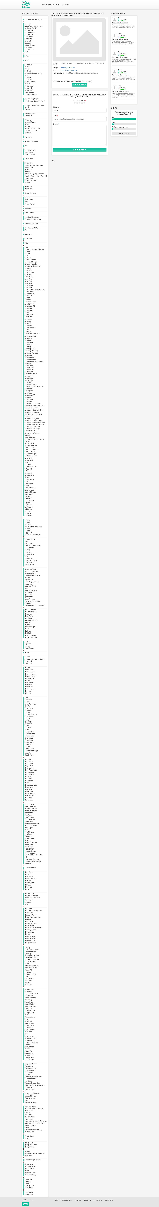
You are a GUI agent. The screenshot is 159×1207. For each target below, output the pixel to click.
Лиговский (29, 791)
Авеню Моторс (30, 260)
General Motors (30, 122)
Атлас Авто (29, 494)
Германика (29, 580)
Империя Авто (30, 672)
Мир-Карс (28, 834)
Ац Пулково (29, 507)
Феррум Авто (29, 1117)
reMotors (28, 208)
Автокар (28, 321)
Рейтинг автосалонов (50, 4)
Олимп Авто (29, 893)
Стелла (27, 1049)
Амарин (27, 471)
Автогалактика (30, 302)
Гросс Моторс (30, 599)
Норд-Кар (28, 887)
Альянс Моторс (30, 466)
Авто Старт (29, 285)
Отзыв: (56, 124)
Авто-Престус (30, 293)
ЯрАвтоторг (29, 1192)
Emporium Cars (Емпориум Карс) (34, 106)
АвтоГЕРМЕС (29, 304)
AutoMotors (29, 37)
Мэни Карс (29, 863)
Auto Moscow (29, 32)
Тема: (55, 115)
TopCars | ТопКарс (31, 223)
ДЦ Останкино (30, 635)
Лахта (27, 783)
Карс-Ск (28, 719)
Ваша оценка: (79, 100)
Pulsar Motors (30, 204)
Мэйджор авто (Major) (33, 861)
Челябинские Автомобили (34, 1153)
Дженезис (28, 614)
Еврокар (28, 644)
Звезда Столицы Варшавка (35, 659)
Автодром (28, 319)
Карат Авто (29, 708)
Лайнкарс (28, 776)
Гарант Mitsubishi (31, 571)
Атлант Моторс (30, 492)
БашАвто (28, 530)
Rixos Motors (29, 213)
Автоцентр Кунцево (32, 412)
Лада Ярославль (31, 770)
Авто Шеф (28, 287)
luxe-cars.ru (29, 159)
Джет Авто (29, 616)
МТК (26, 857)
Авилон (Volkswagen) (32, 266)
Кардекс (28, 712)
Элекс (27, 1170)
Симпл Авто (29, 1025)
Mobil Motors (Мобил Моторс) (36, 176)
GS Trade (28, 133)
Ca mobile (28, 65)
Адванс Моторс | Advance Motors (34, 440)
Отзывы (66, 4)
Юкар (27, 1183)
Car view (28, 69)
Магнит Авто (29, 804)
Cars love (28, 77)
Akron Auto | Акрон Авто (33, 26)
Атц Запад (28, 496)
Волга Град (29, 558)
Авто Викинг (29, 272)
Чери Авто (28, 1155)
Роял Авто (28, 980)
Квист (27, 725)
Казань (27, 702)
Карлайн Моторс (31, 714)
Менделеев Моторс (32, 823)
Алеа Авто (28, 458)
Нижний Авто (30, 883)
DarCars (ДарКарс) (32, 99)
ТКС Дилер (29, 1072)
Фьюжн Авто (29, 1132)
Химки (27, 1138)
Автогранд (29, 310)
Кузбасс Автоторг (31, 751)
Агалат (27, 435)
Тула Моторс (29, 1089)
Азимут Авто (29, 447)
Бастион (28, 524)
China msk (28, 88)
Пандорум (28, 908)
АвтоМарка (29, 344)
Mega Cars (28, 169)
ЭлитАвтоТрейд (31, 1175)
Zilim (26, 243)
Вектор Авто (29, 543)
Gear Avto (28, 120)
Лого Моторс (29, 796)
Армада (28, 477)
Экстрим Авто (30, 1166)
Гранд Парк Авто (31, 590)
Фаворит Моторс (31, 1107)
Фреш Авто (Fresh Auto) (33, 1130)
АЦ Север (28, 509)
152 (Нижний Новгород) (33, 19)
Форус (27, 1127)
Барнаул (28, 522)
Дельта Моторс (30, 612)
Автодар (28, 312)
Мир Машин (29, 832)
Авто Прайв (29, 277)
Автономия (29, 365)
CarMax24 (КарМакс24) (33, 73)
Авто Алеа (28, 270)
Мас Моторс (29, 817)
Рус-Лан (28, 983)
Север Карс (29, 1002)
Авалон (27, 253)
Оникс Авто (29, 900)
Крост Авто (29, 744)
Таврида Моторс (31, 1064)
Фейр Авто (28, 1115)
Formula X (28, 115)
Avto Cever (28, 47)
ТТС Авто (28, 1087)
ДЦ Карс (28, 631)
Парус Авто (29, 913)
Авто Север (29, 283)
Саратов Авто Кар (31, 993)
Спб (26, 1034)
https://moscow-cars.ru (69, 70)
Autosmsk (28, 39)
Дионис (27, 622)
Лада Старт (29, 766)
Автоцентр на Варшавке (34, 420)
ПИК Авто (28, 919)
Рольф (27, 963)
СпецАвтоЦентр (31, 1038)
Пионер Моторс (30, 923)
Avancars (28, 43)
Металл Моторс (31, 825)
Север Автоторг (30, 998)
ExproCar (28, 109)
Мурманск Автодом (32, 859)
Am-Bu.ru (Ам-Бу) (31, 28)
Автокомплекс (30, 327)
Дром (27, 629)
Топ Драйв (29, 1081)
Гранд (27, 588)
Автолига (28, 338)
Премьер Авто (30, 938)
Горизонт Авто (30, 586)
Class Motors (29, 92)
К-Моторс (28, 700)
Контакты (109, 1200)
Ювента (27, 1181)
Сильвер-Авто (30, 1017)
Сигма (27, 1015)
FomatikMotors (30, 113)
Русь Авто (28, 985)
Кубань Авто (29, 749)
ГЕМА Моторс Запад (32, 575)
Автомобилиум (30, 359)
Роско (27, 976)
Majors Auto (29, 167)
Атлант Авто (29, 490)
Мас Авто (28, 815)
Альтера (28, 464)
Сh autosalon (29, 989)
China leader (29, 86)
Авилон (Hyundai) (31, 264)
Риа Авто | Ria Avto (32, 959)
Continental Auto (31, 94)
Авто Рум (28, 281)
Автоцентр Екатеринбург (34, 410)
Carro (26, 75)
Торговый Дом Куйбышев (34, 1085)
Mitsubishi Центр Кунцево (34, 174)
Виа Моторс (29, 548)
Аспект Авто (29, 483)
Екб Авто (28, 646)
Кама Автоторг (30, 704)
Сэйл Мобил (29, 1059)
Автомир (28, 346)
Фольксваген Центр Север (34, 1123)
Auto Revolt (29, 34)
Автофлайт (29, 399)
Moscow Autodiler (31, 180)
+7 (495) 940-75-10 (68, 68)
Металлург (29, 828)
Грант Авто (29, 592)
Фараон (27, 1112)
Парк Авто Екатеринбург (34, 911)
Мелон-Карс (29, 821)
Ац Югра (28, 513)
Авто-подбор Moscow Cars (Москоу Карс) (34, 290)
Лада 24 (28, 759)
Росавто (28, 972)
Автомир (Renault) (31, 353)
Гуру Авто (28, 603)
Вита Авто (28, 552)
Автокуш (28, 332)
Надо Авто (29, 872)
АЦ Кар (27, 503)
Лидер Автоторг (31, 793)
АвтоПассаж (29, 369)
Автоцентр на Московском (35, 422)
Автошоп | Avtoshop (32, 433)
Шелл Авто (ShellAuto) (33, 1160)
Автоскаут (28, 382)
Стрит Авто (29, 1053)
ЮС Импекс (29, 1188)
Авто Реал (28, 279)
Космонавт (29, 738)
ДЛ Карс (28, 624)
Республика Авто (31, 957)
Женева (27, 652)
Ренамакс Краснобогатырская (32, 954)
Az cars (27, 51)
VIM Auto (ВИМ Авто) (32, 228)
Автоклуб (28, 325)
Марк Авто (29, 813)
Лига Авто (28, 789)
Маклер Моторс (31, 808)
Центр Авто (29, 1142)
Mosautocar (29, 178)
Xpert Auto (28, 239)
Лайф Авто (29, 781)
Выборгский (29, 565)
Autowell (28, 41)
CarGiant (28, 71)
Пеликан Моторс (31, 915)
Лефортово (29, 787)
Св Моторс (29, 995)
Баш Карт (28, 528)
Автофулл (28, 401)
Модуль (27, 840)
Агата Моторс (30, 437)
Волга (27, 556)
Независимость (30, 878)
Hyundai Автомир (31, 141)
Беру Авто (28, 533)
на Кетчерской (30, 868)
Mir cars (27, 172)
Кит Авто (28, 727)
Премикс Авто (30, 936)
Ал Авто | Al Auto (31, 456)
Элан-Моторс (30, 1168)
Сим (26, 1019)
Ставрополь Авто (31, 1042)
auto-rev (27, 56)
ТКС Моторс (29, 1074)
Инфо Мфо (29, 687)
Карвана (28, 710)
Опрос (25, 1204)
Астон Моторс (30, 488)
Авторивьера (29, 378)
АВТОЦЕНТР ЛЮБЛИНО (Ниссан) (33, 415)
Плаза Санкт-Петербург (33, 928)
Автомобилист (30, 357)
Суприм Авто (29, 1057)
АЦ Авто (28, 498)
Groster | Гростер (31, 130)
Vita (26, 230)
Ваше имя (57, 107)
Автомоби (28, 355)
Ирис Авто (28, 691)
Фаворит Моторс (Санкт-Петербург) (34, 1109)
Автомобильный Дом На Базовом (34, 362)
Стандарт (28, 1044)
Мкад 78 (28, 836)
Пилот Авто (29, 921)
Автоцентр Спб (30, 431)
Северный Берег (31, 1006)
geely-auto (28, 137)
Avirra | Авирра (30, 45)
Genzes (27, 126)
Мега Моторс (30, 819)
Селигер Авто (30, 1010)
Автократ (28, 329)
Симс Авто (29, 1027)
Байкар (27, 520)
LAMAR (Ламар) (31, 150)
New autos (28, 187)
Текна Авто (29, 1066)
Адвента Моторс (31, 445)
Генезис (27, 577)
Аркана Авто (29, 475)
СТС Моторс (29, 1055)
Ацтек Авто (29, 515)
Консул (27, 729)
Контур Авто (29, 731)
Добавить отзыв (79, 85)
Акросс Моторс (30, 454)
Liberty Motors (30, 154)
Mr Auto (27, 182)
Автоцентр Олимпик (32, 426)
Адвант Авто (29, 443)
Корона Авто (29, 736)
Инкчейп (28, 680)
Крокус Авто (29, 742)
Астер (27, 486)
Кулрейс (28, 753)
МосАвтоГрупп (30, 851)
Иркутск (28, 693)
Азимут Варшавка (31, 449)
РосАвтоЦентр (30, 974)
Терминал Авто (30, 1068)
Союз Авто (29, 1032)
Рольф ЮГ (28, 970)
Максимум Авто (31, 811)
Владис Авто (29, 554)
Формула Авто (30, 1125)
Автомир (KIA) (30, 349)
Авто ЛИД (28, 275)
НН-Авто (28, 885)
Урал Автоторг (30, 1098)
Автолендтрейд (30, 336)
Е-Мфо (27, 642)
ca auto (27, 60)
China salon (29, 90)
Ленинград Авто (31, 785)
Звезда (27, 657)
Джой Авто (29, 618)
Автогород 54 (30, 306)
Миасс (27, 830)
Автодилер (29, 317)
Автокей (28, 323)
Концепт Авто (30, 734)
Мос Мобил (29, 845)
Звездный (28, 661)
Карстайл (28, 723)
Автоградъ (29, 308)
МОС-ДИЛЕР (29, 849)
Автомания (29, 342)
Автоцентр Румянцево (33, 429)
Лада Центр (29, 768)
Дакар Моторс (30, 610)
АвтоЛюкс (28, 340)
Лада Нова (29, 764)
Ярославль (29, 1194)
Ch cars (27, 84)
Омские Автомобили (32, 898)
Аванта (27, 255)
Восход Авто (29, 562)
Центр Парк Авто (31, 1145)
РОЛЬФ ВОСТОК (31, 968)
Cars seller (28, 79)
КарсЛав (28, 721)
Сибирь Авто (29, 1013)
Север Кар (28, 1000)
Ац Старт (28, 511)
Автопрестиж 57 (31, 374)
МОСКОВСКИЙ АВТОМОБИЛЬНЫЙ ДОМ (34, 854)
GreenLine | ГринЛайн (32, 128)
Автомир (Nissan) (31, 351)
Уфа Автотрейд (30, 1102)
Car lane (27, 67)
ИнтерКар (28, 685)
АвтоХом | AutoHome (32, 403)
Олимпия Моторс (31, 896)
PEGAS (27, 197)
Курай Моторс (30, 755)
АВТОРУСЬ (29, 380)
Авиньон (28, 268)
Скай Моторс (29, 1030)
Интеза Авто (29, 682)
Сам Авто (28, 991)
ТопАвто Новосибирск (33, 1083)
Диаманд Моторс (31, 620)
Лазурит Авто (30, 772)
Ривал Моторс (30, 961)
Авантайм (28, 258)
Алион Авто (29, 460)
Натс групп (29, 876)
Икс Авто (28, 667)
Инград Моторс (30, 676)
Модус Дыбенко (31, 842)
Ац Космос (29, 505)
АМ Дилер (28, 469)
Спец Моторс (29, 1036)
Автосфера (29, 391)
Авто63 (27, 297)
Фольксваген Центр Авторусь (36, 1121)
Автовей (28, 300)
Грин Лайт (28, 595)
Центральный (30, 1147)
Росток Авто (29, 978)
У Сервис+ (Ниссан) (32, 1094)
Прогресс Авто (30, 943)
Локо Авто (28, 798)
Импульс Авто (30, 674)
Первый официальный (33, 917)
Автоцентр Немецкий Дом (34, 424)
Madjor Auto (29, 163)
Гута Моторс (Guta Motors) (35, 605)
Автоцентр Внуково (32, 408)
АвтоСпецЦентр (31, 384)
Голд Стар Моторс (31, 582)
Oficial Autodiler (30, 193)
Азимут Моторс (30, 451)
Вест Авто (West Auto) (33, 545)
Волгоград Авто (31, 560)
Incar (26, 146)
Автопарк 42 (29, 367)
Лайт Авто (28, 778)
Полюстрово (29, 932)
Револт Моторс (30, 951)
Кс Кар (27, 746)
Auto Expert (29, 30)
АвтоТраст (29, 393)
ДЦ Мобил (28, 633)
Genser (27, 124)
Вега (26, 541)
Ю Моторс (28, 1179)
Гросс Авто (29, 597)
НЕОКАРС (28, 881)
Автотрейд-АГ (30, 395)
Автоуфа (28, 397)
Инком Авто (29, 678)
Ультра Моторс (30, 1096)
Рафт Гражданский (32, 949)
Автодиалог (29, 315)
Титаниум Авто (30, 1070)
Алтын (27, 462)
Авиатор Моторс (31, 262)
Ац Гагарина (29, 500)
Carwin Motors (30, 82)
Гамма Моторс (30, 569)
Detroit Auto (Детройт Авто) (35, 101)
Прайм (27, 934)
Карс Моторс (29, 717)
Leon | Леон (29, 152)
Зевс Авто (28, 663)
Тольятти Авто (30, 1079)
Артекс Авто (29, 479)
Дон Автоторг (30, 627)
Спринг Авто (29, 1040)
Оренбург (28, 902)
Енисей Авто (29, 648)
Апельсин (28, 473)
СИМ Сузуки (29, 1023)
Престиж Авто (30, 940)
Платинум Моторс (31, 930)
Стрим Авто (29, 1051)
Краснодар (29, 740)
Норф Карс (29, 889)
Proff (26, 202)
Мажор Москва (30, 806)
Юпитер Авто (29, 1186)
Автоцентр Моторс (32, 418)
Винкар (27, 550)
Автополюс (29, 372)
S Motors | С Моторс (32, 217)
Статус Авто (29, 1047)
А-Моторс (28, 247)
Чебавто (28, 1151)
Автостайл (29, 389)
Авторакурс (29, 376)
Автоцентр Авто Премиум (34, 406)
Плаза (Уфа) (29, 925)
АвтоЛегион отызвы (32, 334)
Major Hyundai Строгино (34, 165)
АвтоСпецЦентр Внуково (34, 386)
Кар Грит (28, 706)
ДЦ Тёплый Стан (31, 637)
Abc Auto (28, 24)
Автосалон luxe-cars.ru (120, 75)
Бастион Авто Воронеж (33, 526)
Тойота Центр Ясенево (33, 1077)
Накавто (28, 874)
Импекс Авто (29, 670)
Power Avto (29, 200)
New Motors (29, 189)
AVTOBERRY (29, 49)
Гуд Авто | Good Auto (32, 601)
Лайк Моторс (30, 774)
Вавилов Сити (30, 539)
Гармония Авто (30, 573)
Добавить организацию (93, 1200)
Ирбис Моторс (30, 689)
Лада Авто (29, 761)
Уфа (26, 1100)
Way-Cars (28, 234)
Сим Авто (28, 1021)
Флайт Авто (29, 1119)
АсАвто (27, 481)
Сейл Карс (28, 1008)
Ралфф (27, 947)
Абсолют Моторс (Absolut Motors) (34, 250)
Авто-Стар (28, 295)
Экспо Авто (29, 1164)
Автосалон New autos (120, 23)
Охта (26, 904)
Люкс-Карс (29, 800)
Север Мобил (29, 1004)
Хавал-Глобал (30, 1136)
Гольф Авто (29, 584)
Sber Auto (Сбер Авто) (33, 219)
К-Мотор (28, 697)
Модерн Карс (29, 838)
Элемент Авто (30, 1173)
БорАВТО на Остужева (33, 535)
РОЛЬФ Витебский (31, 966)
